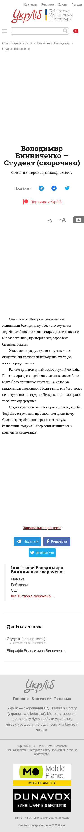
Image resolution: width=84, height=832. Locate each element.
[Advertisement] (42, 98)
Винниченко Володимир (53, 43)
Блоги (62, 4)
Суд (14, 590)
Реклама (47, 4)
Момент (17, 579)
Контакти (30, 4)
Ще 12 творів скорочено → (33, 596)
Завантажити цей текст (42, 528)
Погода (76, 4)
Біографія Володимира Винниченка (36, 651)
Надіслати (27, 541)
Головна (21, 698)
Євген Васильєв (57, 746)
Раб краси (19, 585)
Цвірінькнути (42, 553)
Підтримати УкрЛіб (42, 202)
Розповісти (57, 541)
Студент (26, 639)
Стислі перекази (13, 43)
